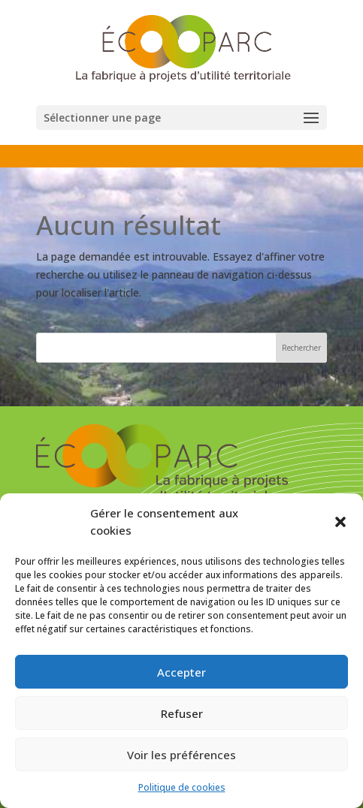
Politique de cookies (181, 787)
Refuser (182, 713)
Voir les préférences (181, 754)
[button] (340, 521)
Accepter (181, 672)
